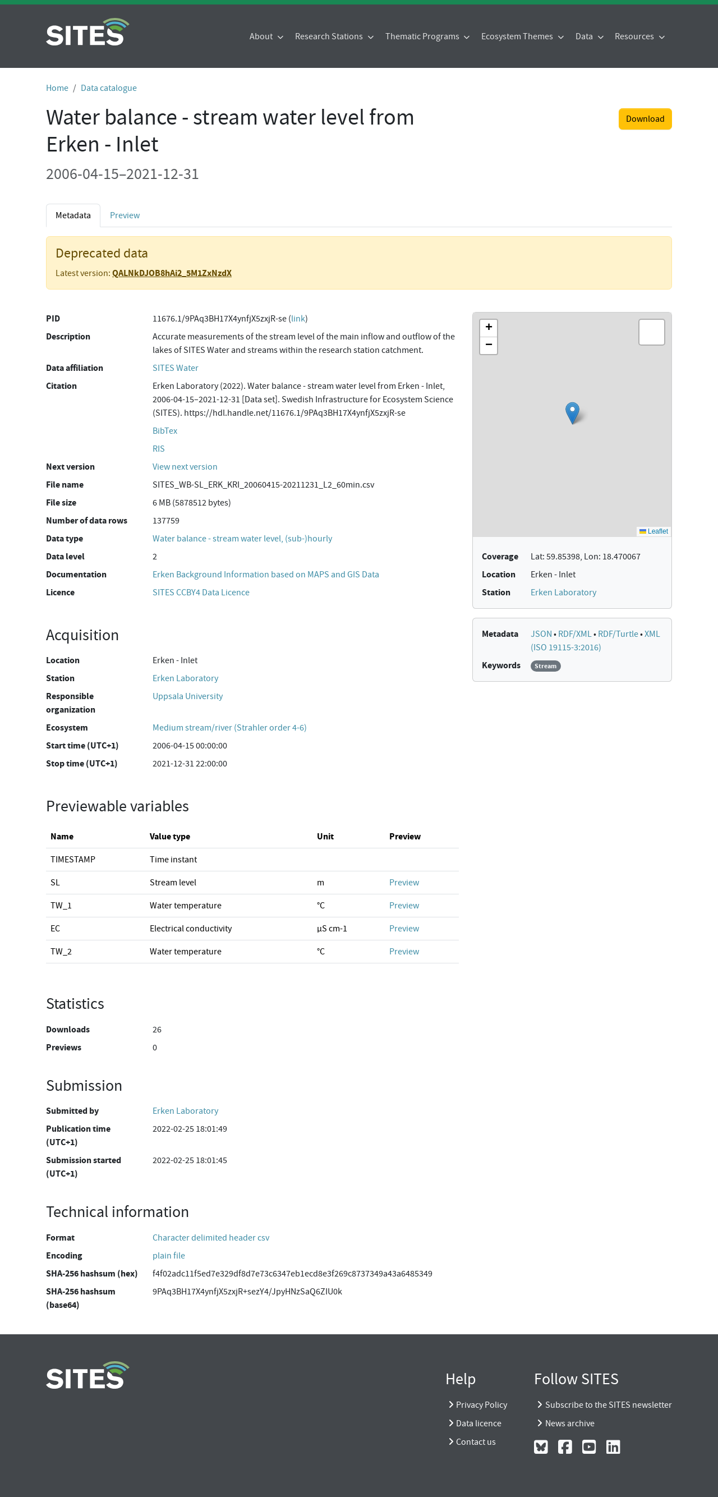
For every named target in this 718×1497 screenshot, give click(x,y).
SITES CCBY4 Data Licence (201, 592)
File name (65, 484)
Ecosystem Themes (518, 36)
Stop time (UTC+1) (82, 763)
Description (68, 336)
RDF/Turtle (619, 634)
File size (61, 502)
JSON (542, 634)
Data (585, 36)
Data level (65, 556)
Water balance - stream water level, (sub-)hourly (242, 538)
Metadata (73, 215)
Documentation (76, 574)
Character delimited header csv (211, 1237)
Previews (63, 1047)
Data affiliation (74, 368)
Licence (60, 592)
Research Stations (330, 36)
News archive (570, 1423)
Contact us (476, 1442)
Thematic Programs (423, 36)
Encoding (64, 1255)
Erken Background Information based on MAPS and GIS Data (266, 574)
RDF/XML (575, 634)
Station (60, 678)
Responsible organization (70, 702)
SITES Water (176, 368)
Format (60, 1237)
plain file (169, 1255)
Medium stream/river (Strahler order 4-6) (230, 727)
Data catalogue (109, 88)
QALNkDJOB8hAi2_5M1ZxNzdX (172, 273)
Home (57, 88)
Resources (635, 36)
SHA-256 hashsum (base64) (81, 1298)
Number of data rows (86, 520)
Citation (61, 386)
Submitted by (72, 1111)
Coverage (500, 556)
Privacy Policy (481, 1405)
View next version (185, 466)
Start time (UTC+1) (82, 745)
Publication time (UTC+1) (78, 1135)
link (298, 318)
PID (53, 318)
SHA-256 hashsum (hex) (92, 1273)
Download (645, 119)
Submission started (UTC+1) (83, 1166)
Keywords (501, 665)
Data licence (478, 1423)
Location (63, 660)
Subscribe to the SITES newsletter (608, 1405)
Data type (64, 538)
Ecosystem (67, 727)
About (262, 36)
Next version (70, 466)
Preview (125, 215)
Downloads (68, 1029)
